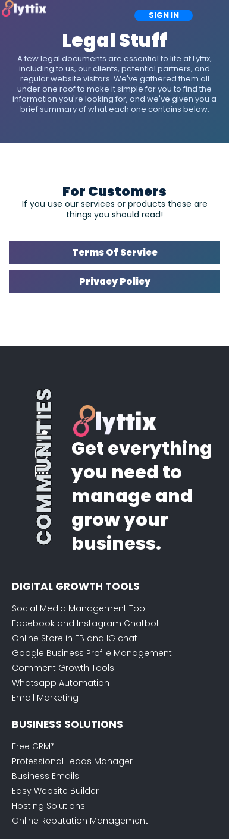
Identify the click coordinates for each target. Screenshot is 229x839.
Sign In (164, 15)
